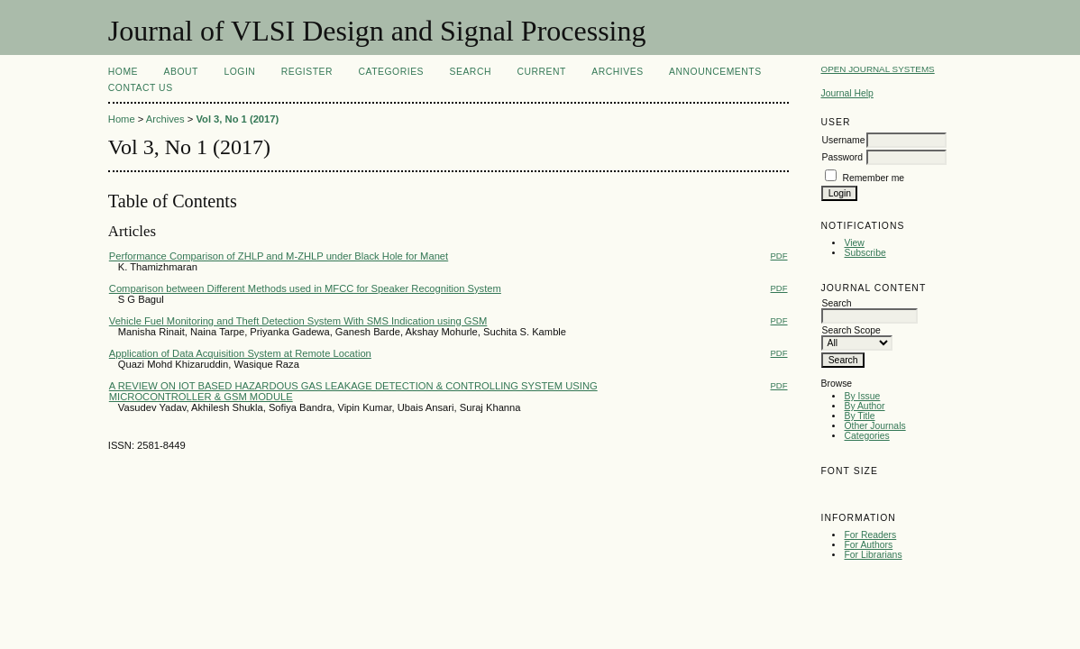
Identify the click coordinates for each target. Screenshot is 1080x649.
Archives (617, 72)
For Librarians (873, 555)
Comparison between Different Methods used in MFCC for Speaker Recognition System (305, 288)
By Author (864, 406)
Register (307, 72)
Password (842, 157)
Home (123, 72)
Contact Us (140, 88)
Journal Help (846, 93)
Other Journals (874, 426)
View (854, 243)
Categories (866, 436)
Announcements (715, 72)
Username (843, 140)
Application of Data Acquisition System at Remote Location (240, 353)
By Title (859, 416)
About (181, 72)
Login (239, 72)
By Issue (862, 396)
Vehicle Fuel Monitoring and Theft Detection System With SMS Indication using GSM (298, 320)
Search (470, 72)
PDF (779, 256)
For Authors (868, 545)
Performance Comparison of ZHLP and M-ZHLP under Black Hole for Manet (278, 256)
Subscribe (864, 253)
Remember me (873, 178)
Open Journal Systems (877, 69)
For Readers (870, 535)
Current (541, 72)
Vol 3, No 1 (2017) (237, 119)
